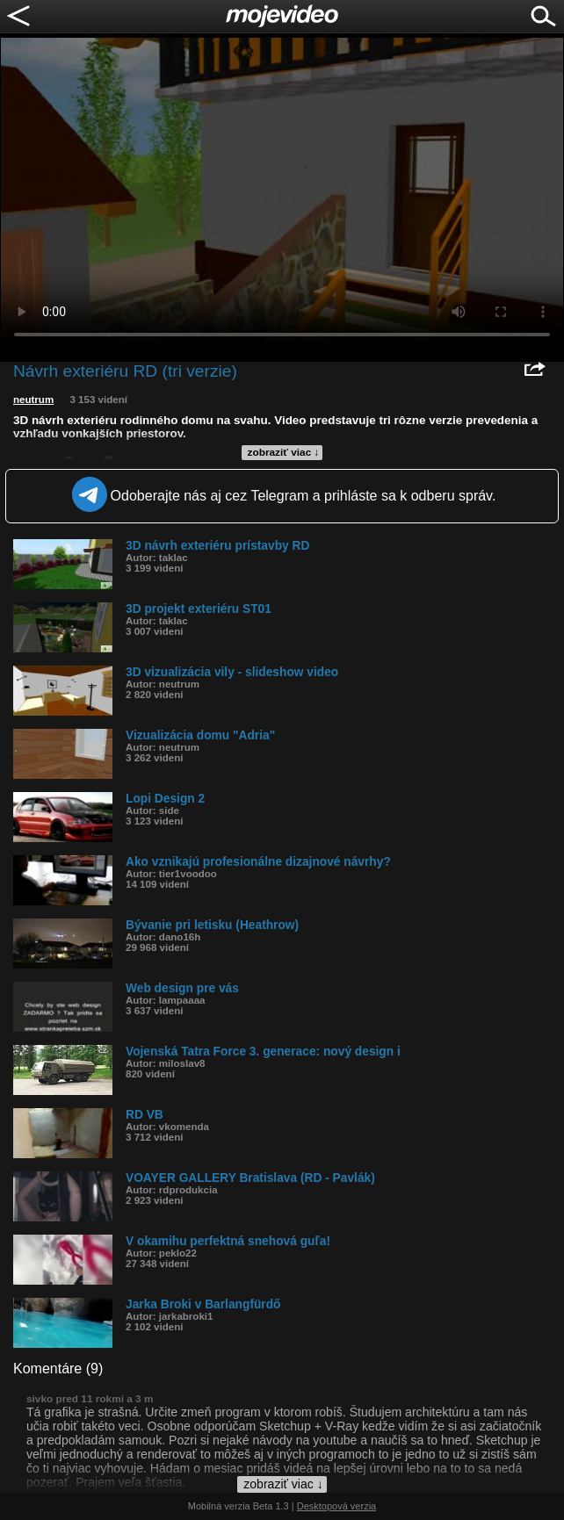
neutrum (33, 399)
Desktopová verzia (337, 1506)
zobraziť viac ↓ (284, 452)
